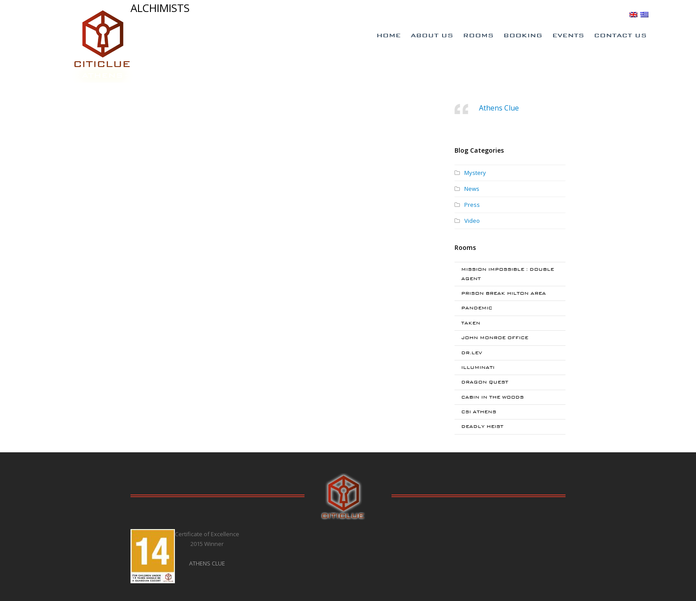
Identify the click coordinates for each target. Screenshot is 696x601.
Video (472, 221)
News (471, 189)
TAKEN (470, 323)
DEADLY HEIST (482, 426)
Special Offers (502, 14)
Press (472, 205)
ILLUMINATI (477, 367)
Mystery (475, 173)
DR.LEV (471, 353)
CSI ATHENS (478, 412)
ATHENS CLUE (207, 563)
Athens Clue (499, 108)
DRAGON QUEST (484, 382)
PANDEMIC (476, 308)
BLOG (616, 14)
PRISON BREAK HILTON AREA (503, 293)
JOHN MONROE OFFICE (494, 337)
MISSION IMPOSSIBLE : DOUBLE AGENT (507, 273)
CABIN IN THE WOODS (492, 397)
